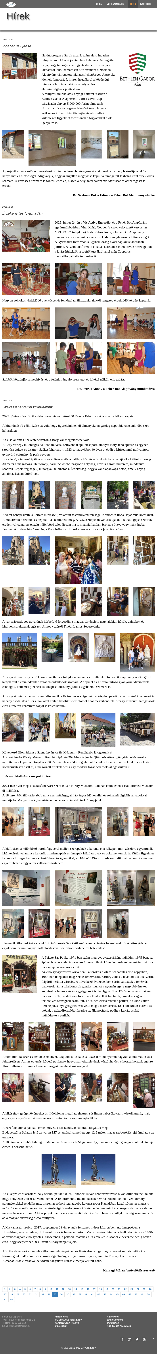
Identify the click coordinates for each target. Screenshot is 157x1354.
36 (61, 1294)
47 (130, 1294)
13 (69, 1289)
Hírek (133, 4)
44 (111, 1294)
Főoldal (98, 4)
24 (138, 1289)
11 (57, 1289)
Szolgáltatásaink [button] (116, 4)
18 (100, 1289)
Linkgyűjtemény (115, 1320)
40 (86, 1294)
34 (49, 1294)
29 (18, 1294)
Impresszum (61, 1326)
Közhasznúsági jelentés (67, 1323)
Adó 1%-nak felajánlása (119, 1326)
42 (99, 1294)
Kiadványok (113, 1316)
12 (63, 1289)
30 (24, 1294)
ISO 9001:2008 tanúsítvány (68, 1320)
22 (125, 1289)
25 (144, 1289)
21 (119, 1289)
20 (113, 1289)
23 (131, 1289)
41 (92, 1294)
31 (30, 1294)
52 (11, 1299)
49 (142, 1294)
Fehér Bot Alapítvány (85, 1348)
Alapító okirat (61, 1316)
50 (148, 1294)
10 (51, 1289)
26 (150, 1289)
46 (123, 1294)
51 (5, 1299)
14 (75, 1289)
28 (11, 1294)
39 (80, 1294)
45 (117, 1294)
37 (67, 1294)
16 (88, 1289)
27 (5, 1294)
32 (36, 1294)
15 (82, 1289)
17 (94, 1289)
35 (55, 1294)
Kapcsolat (145, 4)
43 (105, 1294)
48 (136, 1294)
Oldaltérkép (113, 1323)
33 (42, 1294)
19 (106, 1289)
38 (74, 1294)
